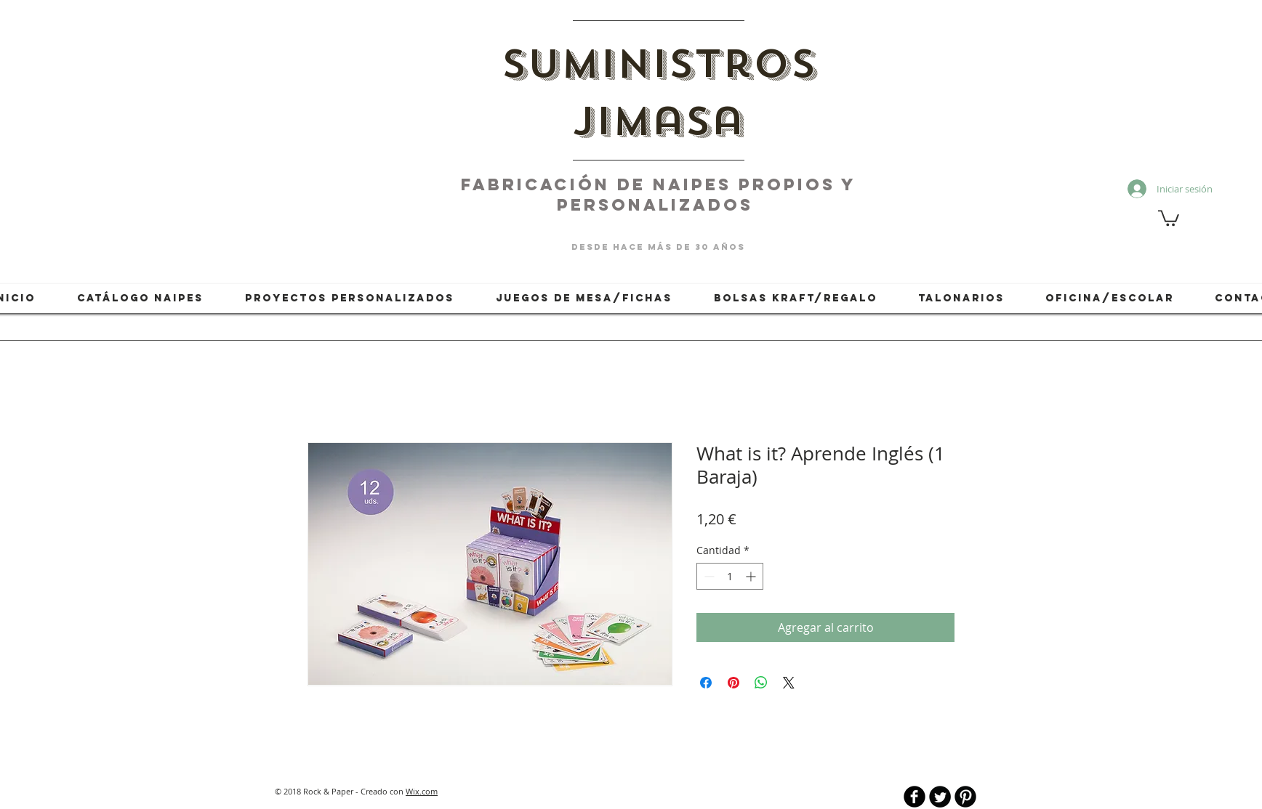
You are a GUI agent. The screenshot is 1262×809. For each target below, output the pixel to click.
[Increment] (752, 576)
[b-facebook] (914, 797)
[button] (1168, 217)
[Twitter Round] (940, 797)
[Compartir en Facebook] (706, 682)
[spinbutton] (730, 576)
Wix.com (422, 791)
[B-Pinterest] (965, 797)
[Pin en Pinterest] (733, 682)
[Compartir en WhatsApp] (761, 682)
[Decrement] (708, 576)
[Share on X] (788, 682)
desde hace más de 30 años (658, 247)
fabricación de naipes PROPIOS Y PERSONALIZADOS (658, 194)
